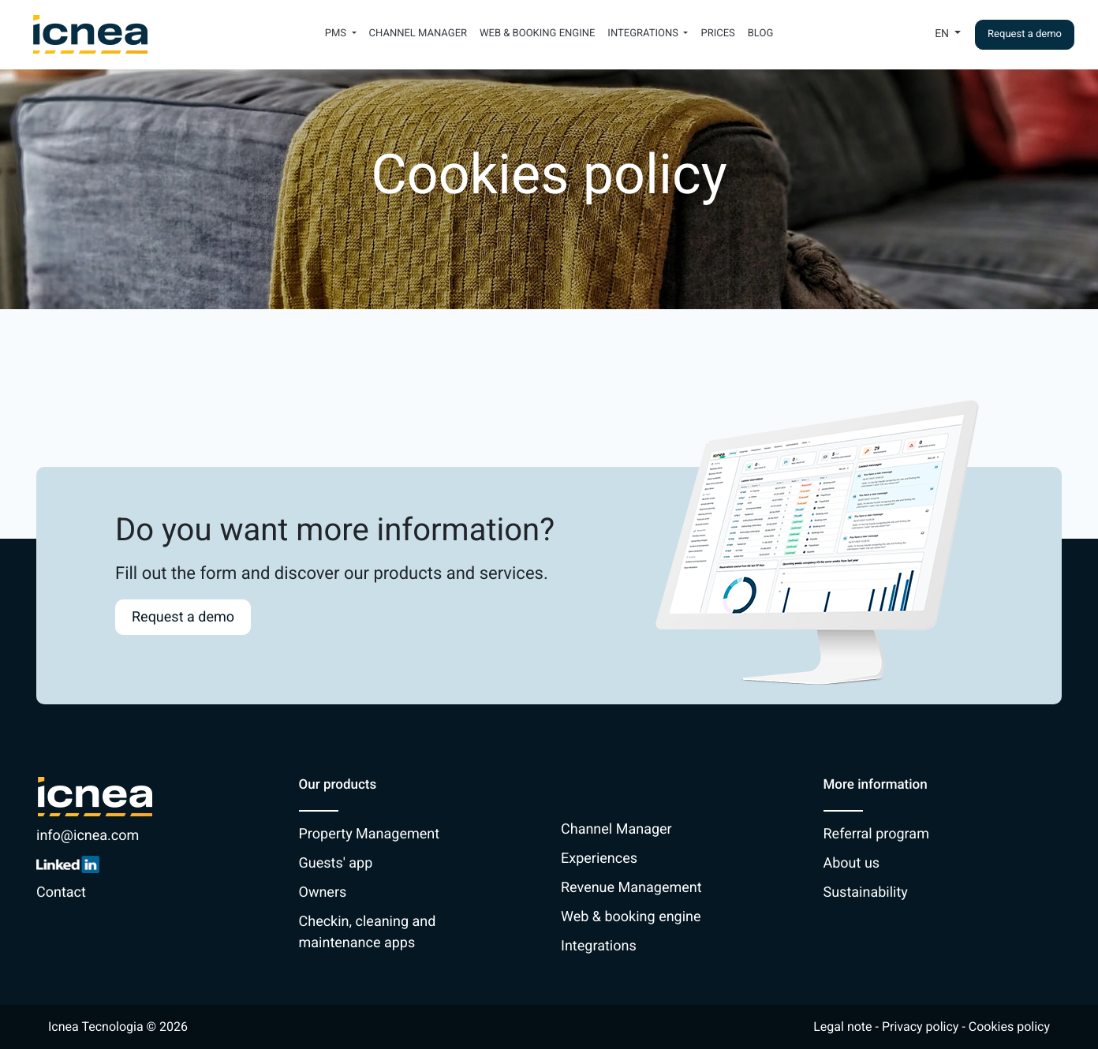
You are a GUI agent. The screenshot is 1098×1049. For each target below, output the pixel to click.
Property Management (369, 834)
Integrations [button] (644, 33)
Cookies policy (1009, 1026)
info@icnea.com (87, 835)
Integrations (599, 946)
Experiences (599, 858)
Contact (61, 892)
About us (852, 863)
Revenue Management (631, 887)
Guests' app (336, 863)
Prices (717, 33)
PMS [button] (337, 33)
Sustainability (866, 892)
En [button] (943, 34)
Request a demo (1025, 34)
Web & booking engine (537, 33)
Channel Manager (418, 33)
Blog (761, 33)
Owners (323, 892)
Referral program (876, 834)
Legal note (842, 1026)
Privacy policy (920, 1026)
